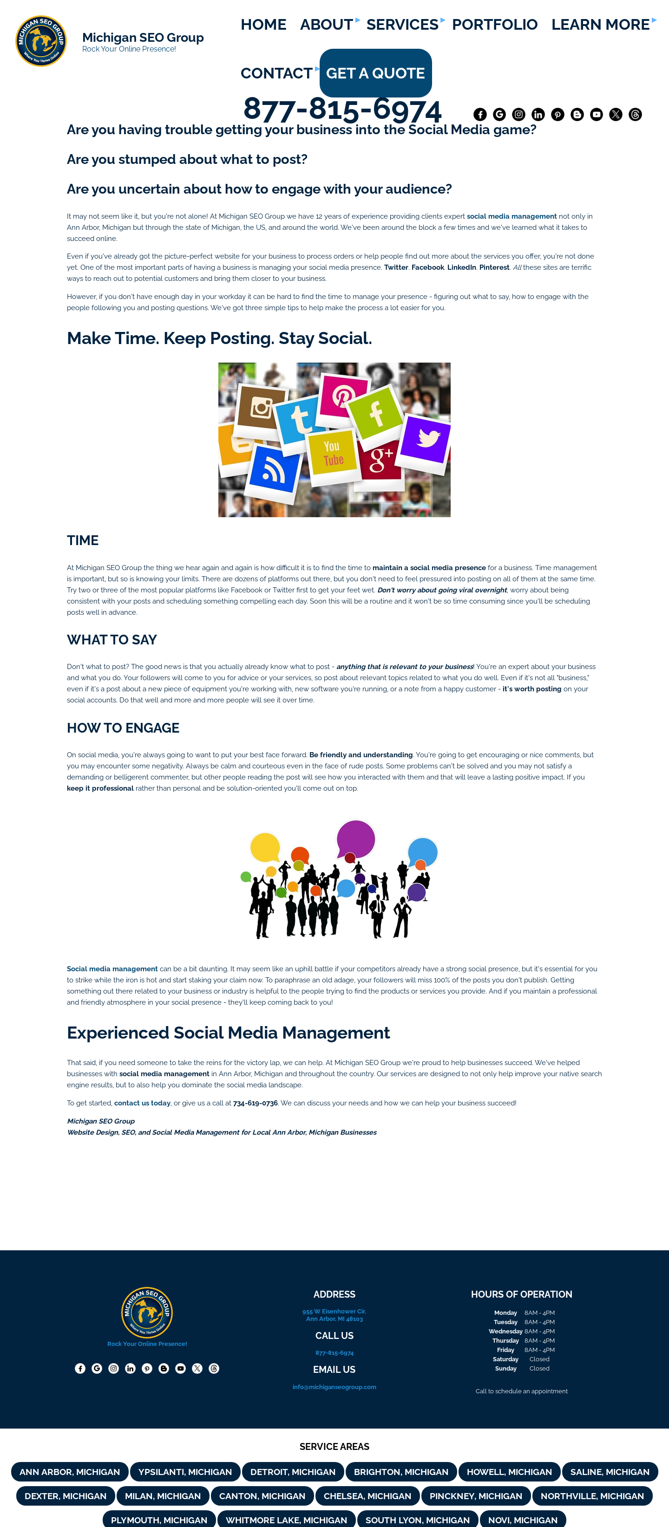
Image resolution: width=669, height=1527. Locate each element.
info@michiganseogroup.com (334, 1387)
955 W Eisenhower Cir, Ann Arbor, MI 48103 (334, 1314)
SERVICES (403, 24)
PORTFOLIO (495, 24)
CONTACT (277, 73)
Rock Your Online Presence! (129, 49)
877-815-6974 (346, 108)
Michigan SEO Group (143, 37)
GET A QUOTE (375, 73)
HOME (264, 24)
